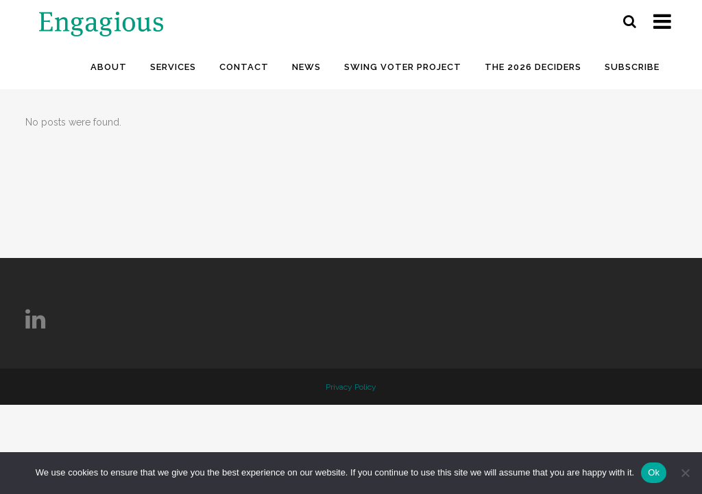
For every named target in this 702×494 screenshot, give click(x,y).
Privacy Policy (351, 387)
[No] (685, 473)
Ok (653, 472)
